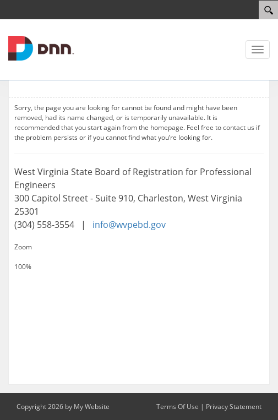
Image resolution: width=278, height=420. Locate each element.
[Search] (268, 10)
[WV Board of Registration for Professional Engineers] (41, 47)
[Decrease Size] (139, 277)
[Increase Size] (139, 257)
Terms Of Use (177, 406)
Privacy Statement (233, 406)
